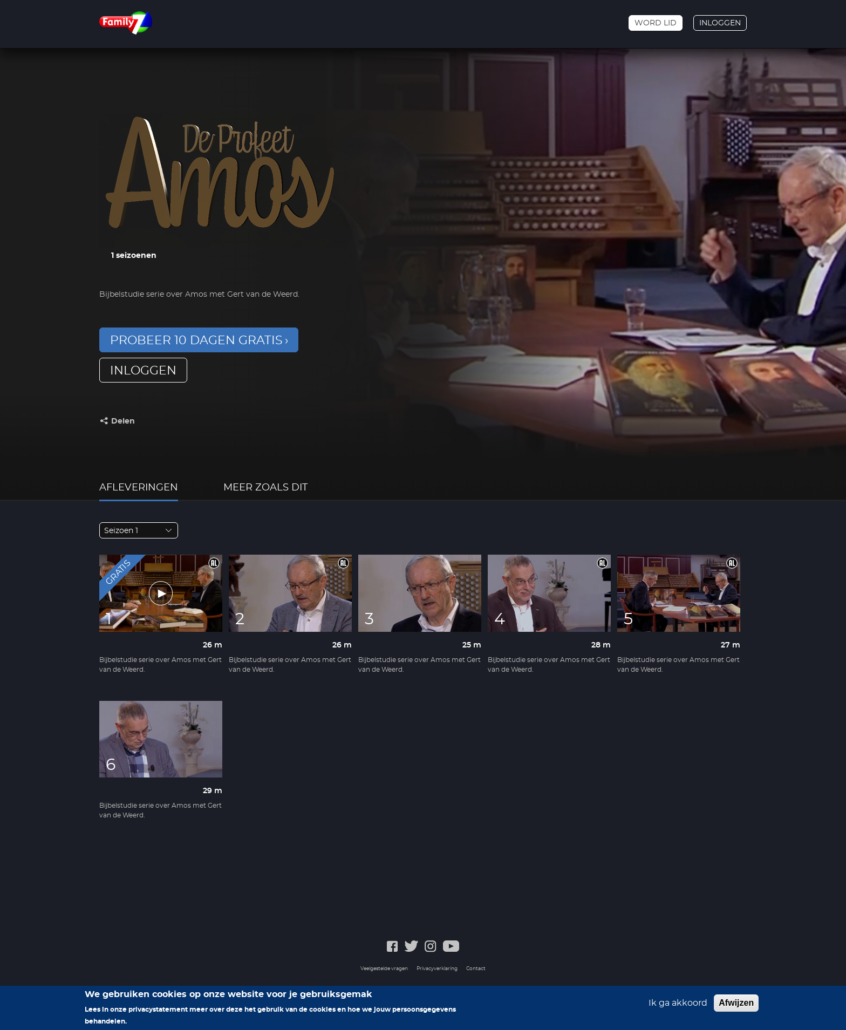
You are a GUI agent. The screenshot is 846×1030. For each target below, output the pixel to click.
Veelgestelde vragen (384, 968)
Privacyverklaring (437, 968)
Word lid (655, 23)
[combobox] (138, 530)
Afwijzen (736, 1006)
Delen (123, 421)
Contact (476, 968)
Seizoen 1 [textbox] (121, 531)
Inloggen (720, 23)
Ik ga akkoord (678, 1006)
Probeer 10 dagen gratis (196, 340)
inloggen (143, 371)
